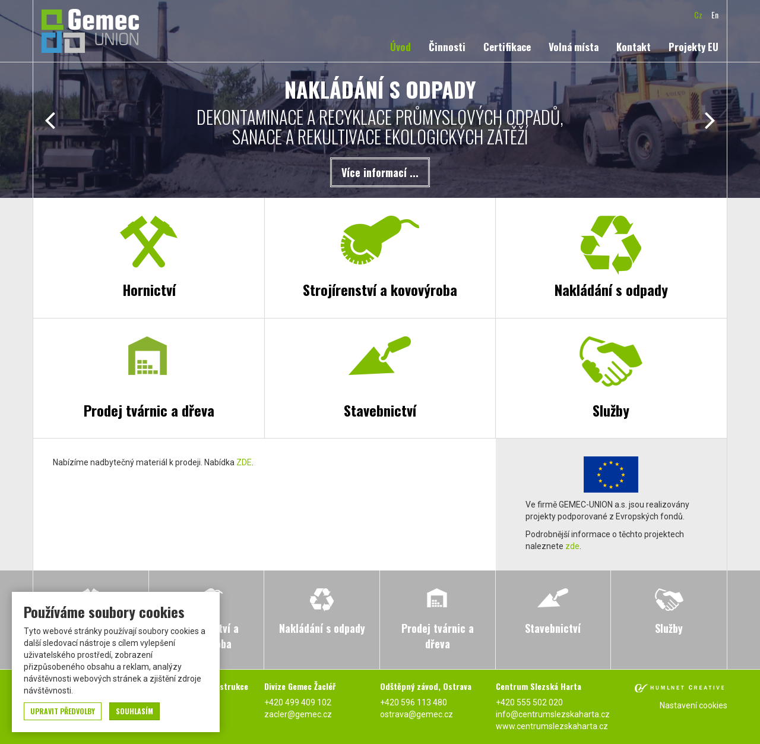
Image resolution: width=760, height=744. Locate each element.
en (714, 14)
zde (572, 546)
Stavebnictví (380, 410)
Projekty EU (693, 46)
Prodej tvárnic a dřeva (149, 410)
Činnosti (447, 46)
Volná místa (573, 46)
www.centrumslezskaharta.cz (552, 726)
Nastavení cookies (693, 705)
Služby (611, 410)
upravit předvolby (62, 711)
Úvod (400, 46)
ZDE (244, 462)
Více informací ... (380, 172)
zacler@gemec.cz (298, 714)
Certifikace (507, 46)
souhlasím (134, 711)
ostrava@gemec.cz (416, 714)
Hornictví (149, 289)
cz (698, 14)
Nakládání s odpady (611, 289)
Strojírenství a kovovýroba (380, 289)
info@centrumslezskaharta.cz (553, 714)
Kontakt (633, 46)
